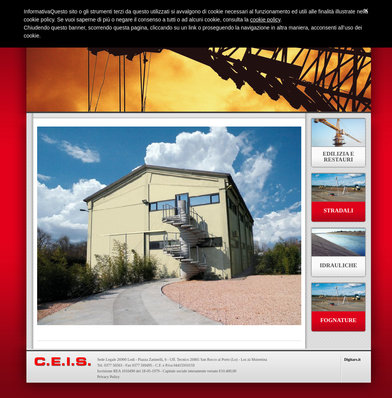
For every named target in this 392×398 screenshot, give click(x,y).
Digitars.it (352, 359)
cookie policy (265, 19)
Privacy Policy (108, 377)
